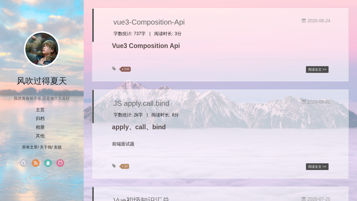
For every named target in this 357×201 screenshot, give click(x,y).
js (126, 166)
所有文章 (30, 147)
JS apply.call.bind (141, 103)
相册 (40, 127)
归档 (40, 118)
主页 (40, 109)
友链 (58, 147)
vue (126, 69)
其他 (40, 135)
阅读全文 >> (317, 69)
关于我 (46, 147)
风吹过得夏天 (42, 81)
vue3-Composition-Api (149, 22)
